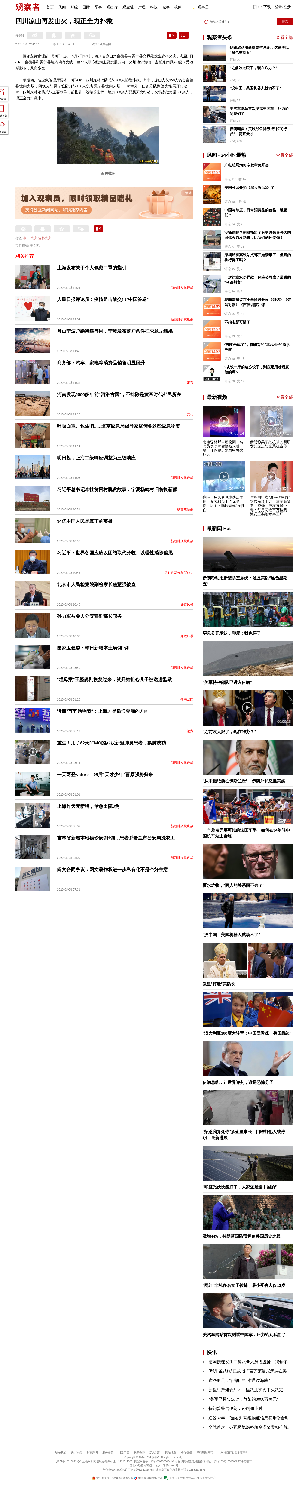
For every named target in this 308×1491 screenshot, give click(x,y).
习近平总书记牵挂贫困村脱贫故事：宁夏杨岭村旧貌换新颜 (117, 489)
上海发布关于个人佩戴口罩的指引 (91, 268)
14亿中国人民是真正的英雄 (85, 521)
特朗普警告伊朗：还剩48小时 (235, 1408)
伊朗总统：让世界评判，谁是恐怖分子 (238, 1082)
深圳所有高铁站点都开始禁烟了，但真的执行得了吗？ (257, 257)
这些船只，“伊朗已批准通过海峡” (239, 1380)
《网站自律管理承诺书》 (233, 1452)
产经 (142, 7)
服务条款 (107, 1452)
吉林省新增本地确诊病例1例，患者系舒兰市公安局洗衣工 (116, 838)
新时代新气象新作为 (178, 573)
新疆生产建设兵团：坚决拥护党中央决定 (245, 1389)
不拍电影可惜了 (237, 322)
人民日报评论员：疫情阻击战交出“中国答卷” (103, 299)
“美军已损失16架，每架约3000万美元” (243, 1399)
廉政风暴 (186, 604)
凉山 (26, 238)
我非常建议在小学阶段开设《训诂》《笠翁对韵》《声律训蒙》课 (257, 302)
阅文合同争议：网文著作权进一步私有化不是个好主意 (112, 869)
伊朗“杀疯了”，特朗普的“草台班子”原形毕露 (257, 347)
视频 (178, 7)
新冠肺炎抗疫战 (182, 288)
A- (64, 44)
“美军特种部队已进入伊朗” (227, 682)
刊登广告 (123, 1452)
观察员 (201, 7)
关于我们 (76, 1452)
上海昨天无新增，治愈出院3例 (88, 806)
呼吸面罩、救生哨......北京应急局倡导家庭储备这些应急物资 (118, 426)
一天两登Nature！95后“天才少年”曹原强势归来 (105, 774)
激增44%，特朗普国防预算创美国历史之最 (242, 1236)
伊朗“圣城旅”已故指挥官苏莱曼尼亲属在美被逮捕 (253, 1371)
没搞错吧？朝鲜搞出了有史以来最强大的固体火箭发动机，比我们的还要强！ (257, 235)
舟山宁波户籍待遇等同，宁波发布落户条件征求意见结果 (115, 331)
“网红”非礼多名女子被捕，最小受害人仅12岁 (244, 1285)
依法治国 (186, 699)
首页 (50, 7)
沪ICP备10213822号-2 (69, 1461)
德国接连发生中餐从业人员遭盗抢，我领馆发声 (252, 1361)
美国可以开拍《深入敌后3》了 (249, 187)
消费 (190, 383)
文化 (190, 414)
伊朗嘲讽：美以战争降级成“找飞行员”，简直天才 (258, 131)
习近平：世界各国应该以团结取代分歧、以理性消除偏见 (115, 553)
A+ (74, 44)
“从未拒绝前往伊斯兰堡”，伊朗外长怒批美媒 (244, 781)
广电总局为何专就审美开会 (246, 165)
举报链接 (186, 1452)
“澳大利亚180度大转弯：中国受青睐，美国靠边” (247, 1033)
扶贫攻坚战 (185, 509)
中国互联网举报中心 (148, 1478)
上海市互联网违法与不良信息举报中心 (190, 1478)
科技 (154, 7)
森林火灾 (44, 238)
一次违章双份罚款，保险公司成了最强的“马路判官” (257, 280)
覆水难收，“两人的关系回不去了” (234, 885)
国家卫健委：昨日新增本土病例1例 (93, 648)
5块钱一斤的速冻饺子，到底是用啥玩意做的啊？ (256, 369)
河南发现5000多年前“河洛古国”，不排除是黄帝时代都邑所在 (119, 394)
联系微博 (139, 1452)
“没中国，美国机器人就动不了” (255, 88)
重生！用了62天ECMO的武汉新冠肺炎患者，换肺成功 (111, 743)
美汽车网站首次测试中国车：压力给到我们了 (259, 111)
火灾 (34, 238)
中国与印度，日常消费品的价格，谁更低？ (255, 212)
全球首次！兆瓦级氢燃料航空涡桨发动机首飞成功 (254, 1427)
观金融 (128, 7)
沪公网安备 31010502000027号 (112, 1478)
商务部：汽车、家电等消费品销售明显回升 (101, 363)
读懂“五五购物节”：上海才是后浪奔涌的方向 (103, 711)
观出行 (112, 7)
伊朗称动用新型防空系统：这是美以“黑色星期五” (259, 50)
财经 (74, 7)
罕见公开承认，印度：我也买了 (232, 633)
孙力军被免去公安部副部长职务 (89, 616)
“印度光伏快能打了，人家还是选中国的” (240, 1187)
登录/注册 (283, 7)
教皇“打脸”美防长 (219, 984)
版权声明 (92, 1452)
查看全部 (284, 37)
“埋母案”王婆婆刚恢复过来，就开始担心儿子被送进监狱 (114, 679)
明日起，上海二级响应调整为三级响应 (96, 458)
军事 (98, 7)
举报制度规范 (205, 1452)
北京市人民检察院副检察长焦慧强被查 (96, 584)
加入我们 (155, 1452)
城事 (166, 7)
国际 (86, 7)
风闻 (62, 7)
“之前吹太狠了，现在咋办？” (253, 68)
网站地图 (170, 1452)
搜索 (285, 22)
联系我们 (60, 1452)
